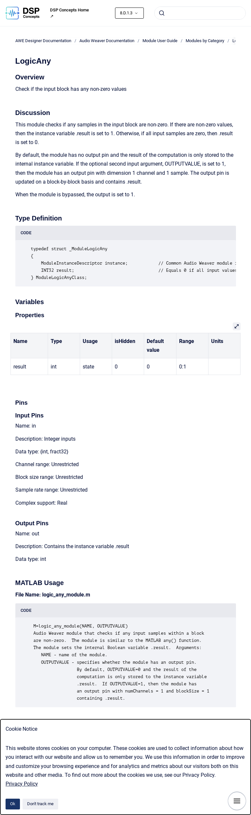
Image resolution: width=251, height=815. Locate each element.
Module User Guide (159, 40)
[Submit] (162, 13)
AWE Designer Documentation (43, 40)
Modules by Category (205, 40)
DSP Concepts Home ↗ (69, 13)
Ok (12, 803)
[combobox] (200, 13)
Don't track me (40, 803)
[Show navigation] (237, 801)
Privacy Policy (22, 784)
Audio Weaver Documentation (106, 40)
